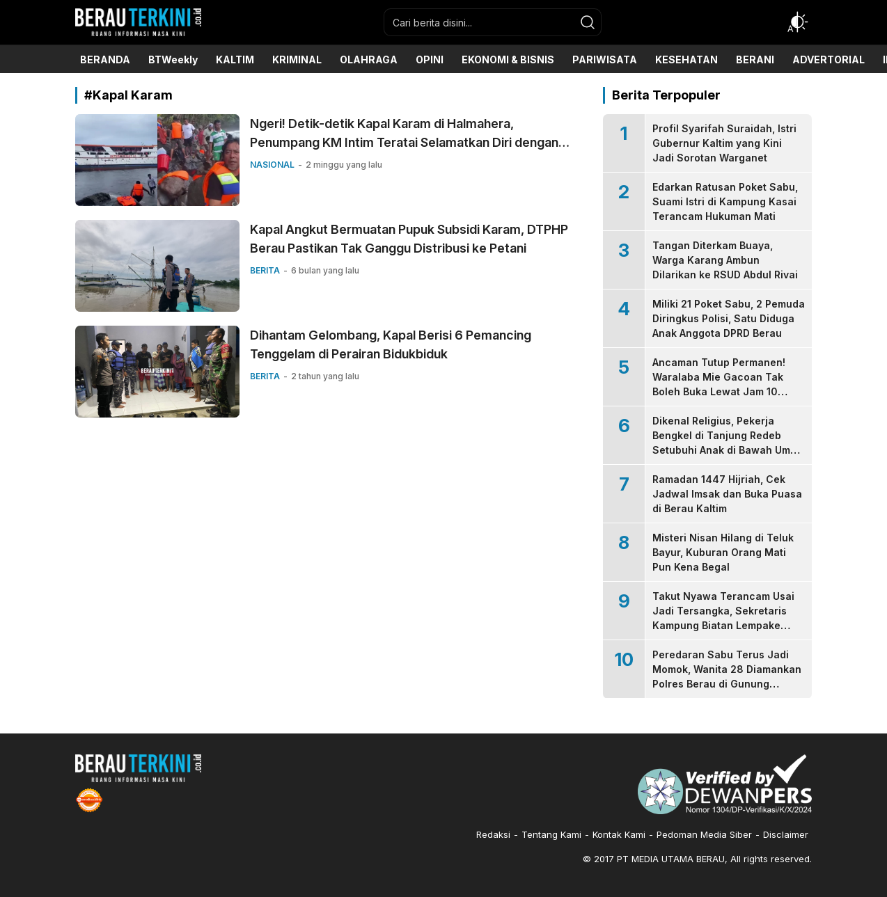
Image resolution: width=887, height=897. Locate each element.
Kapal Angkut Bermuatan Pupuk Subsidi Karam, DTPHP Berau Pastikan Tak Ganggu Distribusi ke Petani (409, 238)
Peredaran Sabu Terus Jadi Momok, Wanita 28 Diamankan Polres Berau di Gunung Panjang (726, 676)
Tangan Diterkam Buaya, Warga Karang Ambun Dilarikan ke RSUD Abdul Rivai (725, 259)
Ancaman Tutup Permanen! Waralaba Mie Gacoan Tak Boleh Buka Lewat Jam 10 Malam (718, 384)
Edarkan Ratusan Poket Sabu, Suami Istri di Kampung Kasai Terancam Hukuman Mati (725, 201)
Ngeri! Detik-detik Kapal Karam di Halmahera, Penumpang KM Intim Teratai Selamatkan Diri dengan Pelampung (404, 142)
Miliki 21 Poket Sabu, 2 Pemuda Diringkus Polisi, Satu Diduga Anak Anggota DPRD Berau (728, 318)
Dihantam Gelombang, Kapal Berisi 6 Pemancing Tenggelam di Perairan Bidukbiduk (390, 344)
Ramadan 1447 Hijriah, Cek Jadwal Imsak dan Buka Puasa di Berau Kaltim (727, 493)
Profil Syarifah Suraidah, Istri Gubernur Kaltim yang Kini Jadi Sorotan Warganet (724, 143)
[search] (588, 22)
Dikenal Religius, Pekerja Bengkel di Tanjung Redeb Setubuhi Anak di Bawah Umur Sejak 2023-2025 (726, 442)
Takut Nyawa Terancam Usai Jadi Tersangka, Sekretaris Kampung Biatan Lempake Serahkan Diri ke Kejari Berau (725, 618)
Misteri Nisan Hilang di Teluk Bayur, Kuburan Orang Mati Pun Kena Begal (723, 552)
